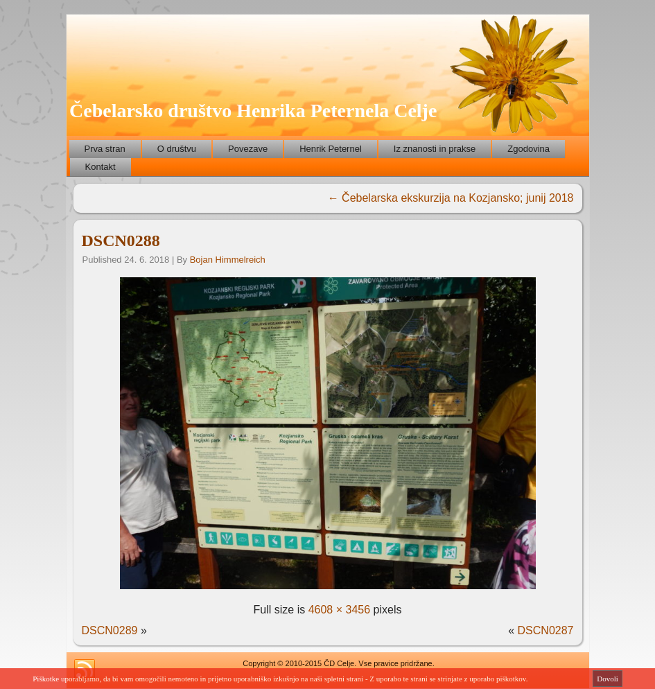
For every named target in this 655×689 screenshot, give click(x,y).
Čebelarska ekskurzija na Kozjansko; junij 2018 (451, 198)
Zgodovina (528, 148)
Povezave (248, 148)
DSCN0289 (110, 630)
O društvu (176, 148)
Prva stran (105, 148)
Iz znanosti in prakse (435, 148)
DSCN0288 (121, 241)
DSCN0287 (546, 630)
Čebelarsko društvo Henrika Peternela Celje (253, 110)
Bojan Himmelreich (227, 259)
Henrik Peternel (330, 148)
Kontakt (100, 167)
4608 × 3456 (339, 610)
